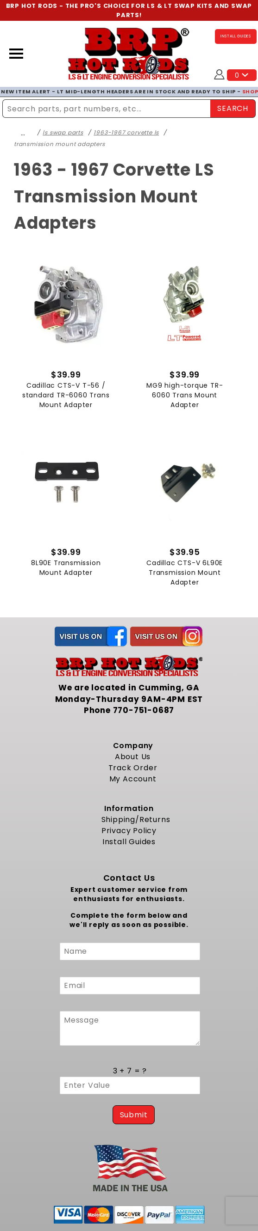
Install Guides (129, 841)
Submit (134, 1114)
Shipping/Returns (135, 819)
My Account (133, 778)
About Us (133, 756)
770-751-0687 (144, 710)
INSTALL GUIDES (235, 36)
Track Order (132, 767)
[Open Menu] (16, 53)
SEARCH (232, 108)
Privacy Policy (129, 830)
